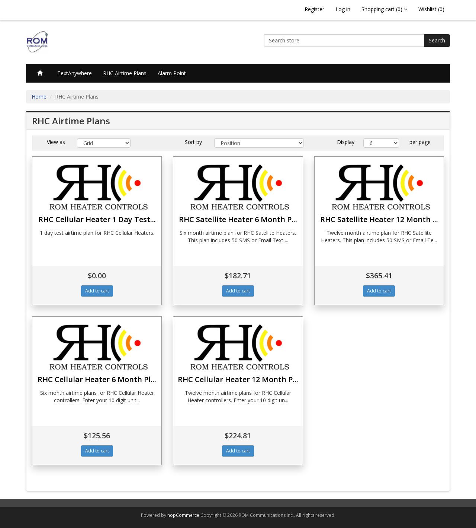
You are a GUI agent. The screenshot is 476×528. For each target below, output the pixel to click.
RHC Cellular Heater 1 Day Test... (97, 219)
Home (39, 96)
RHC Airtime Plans (125, 73)
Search (437, 40)
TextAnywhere (74, 73)
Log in (342, 9)
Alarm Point (172, 73)
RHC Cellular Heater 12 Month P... (238, 379)
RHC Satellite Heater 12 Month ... (379, 219)
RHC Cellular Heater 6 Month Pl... (97, 379)
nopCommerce (183, 515)
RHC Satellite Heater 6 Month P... (238, 219)
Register (314, 9)
